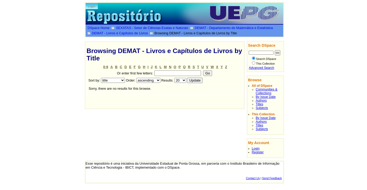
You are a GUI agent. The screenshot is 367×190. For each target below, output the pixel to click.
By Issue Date (266, 97)
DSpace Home (99, 28)
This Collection (263, 63)
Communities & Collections (266, 91)
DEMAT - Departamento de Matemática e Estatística (234, 28)
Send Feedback (272, 178)
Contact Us (253, 178)
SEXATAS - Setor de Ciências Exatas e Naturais (152, 28)
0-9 (105, 67)
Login (91, 6)
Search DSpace (264, 58)
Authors (261, 100)
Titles (259, 104)
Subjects (262, 108)
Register (258, 152)
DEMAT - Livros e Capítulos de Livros (120, 33)
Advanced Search (261, 68)
